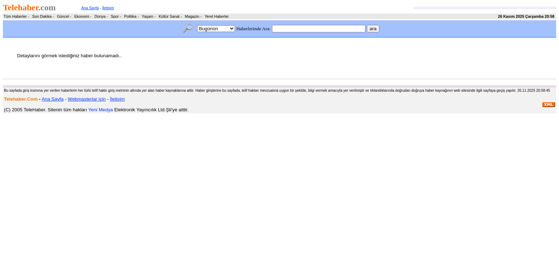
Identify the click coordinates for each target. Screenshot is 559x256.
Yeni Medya (100, 109)
